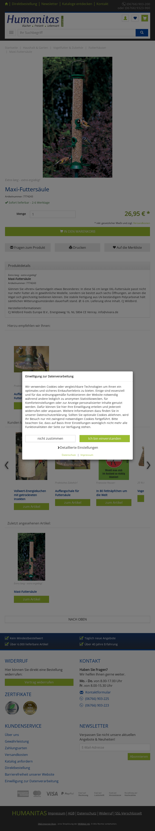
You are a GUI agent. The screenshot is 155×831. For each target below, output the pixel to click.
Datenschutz (69, 454)
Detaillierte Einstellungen (77, 447)
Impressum (87, 454)
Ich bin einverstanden (104, 438)
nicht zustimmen (52, 438)
